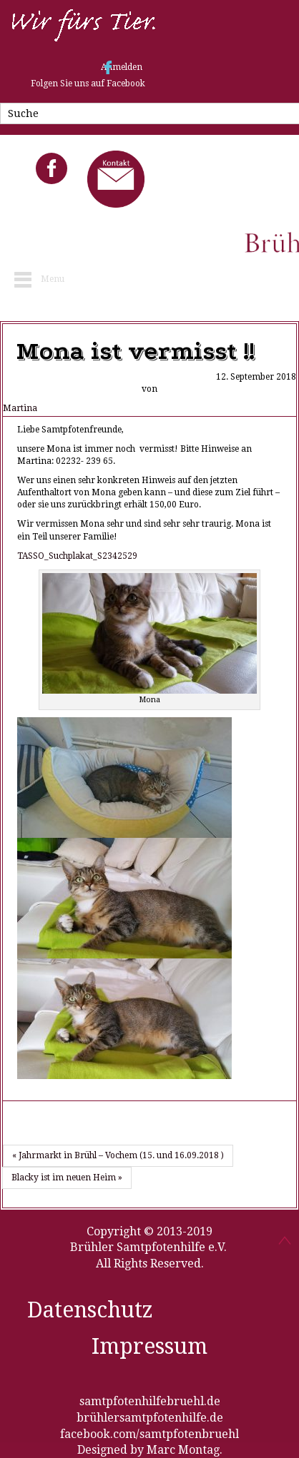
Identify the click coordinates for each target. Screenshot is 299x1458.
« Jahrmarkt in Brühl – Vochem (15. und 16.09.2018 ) (118, 1155)
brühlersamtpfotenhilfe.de (150, 1417)
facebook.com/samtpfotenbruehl (149, 1434)
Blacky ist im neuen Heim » (66, 1178)
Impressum (149, 1346)
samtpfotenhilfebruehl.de (149, 1401)
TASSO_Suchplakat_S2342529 (77, 556)
